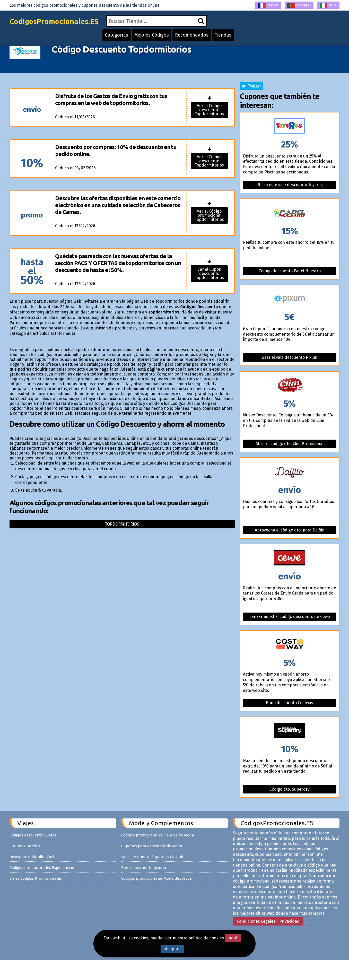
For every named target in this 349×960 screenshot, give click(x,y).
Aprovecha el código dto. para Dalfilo (289, 530)
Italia (328, 5)
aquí (233, 938)
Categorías (116, 35)
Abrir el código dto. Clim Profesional (290, 443)
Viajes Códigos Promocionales (36, 878)
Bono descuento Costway (289, 702)
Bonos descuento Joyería (143, 867)
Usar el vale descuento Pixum (289, 357)
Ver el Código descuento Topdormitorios (209, 109)
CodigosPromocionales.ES (54, 21)
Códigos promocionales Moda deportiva (156, 878)
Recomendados (191, 35)
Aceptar (172, 948)
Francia (268, 5)
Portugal (299, 5)
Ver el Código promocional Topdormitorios (209, 215)
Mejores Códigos (151, 35)
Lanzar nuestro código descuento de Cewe (289, 616)
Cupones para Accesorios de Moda (151, 846)
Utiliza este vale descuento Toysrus (289, 184)
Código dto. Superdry (289, 789)
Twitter (251, 86)
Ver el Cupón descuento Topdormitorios (209, 273)
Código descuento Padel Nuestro (290, 270)
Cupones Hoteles (25, 846)
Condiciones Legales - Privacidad (268, 921)
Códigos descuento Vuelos (33, 835)
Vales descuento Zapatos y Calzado (153, 856)
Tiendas (223, 35)
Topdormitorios (122, 524)
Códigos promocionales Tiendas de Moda (157, 835)
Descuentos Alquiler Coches (34, 856)
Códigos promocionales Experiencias (42, 867)
